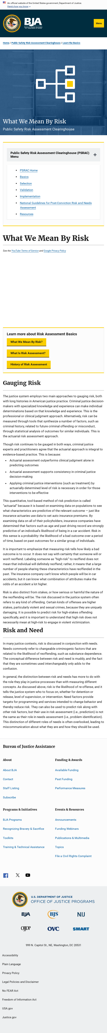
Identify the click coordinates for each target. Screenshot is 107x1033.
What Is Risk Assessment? (27, 353)
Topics (59, 847)
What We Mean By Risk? (26, 342)
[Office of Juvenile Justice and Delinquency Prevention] (26, 932)
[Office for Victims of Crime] (53, 931)
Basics (24, 177)
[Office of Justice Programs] (12, 23)
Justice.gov (9, 1017)
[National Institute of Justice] (81, 917)
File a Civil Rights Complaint (73, 856)
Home (6, 42)
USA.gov (7, 1008)
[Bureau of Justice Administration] (26, 917)
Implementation (30, 196)
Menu (99, 23)
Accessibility (10, 955)
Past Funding (63, 779)
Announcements (65, 819)
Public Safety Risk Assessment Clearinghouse (35, 42)
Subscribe (9, 797)
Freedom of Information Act (19, 999)
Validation (26, 190)
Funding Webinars (67, 828)
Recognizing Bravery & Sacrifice (23, 828)
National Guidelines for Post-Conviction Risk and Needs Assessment (56, 205)
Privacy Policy (10, 973)
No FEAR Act (10, 990)
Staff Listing (11, 788)
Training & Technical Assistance (23, 847)
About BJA (10, 770)
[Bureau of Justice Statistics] (53, 919)
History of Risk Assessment (28, 364)
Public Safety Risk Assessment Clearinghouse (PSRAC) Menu (49, 154)
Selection (26, 183)
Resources (26, 214)
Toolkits (8, 838)
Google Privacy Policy (55, 250)
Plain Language (11, 964)
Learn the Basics (71, 42)
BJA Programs (12, 819)
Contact (8, 779)
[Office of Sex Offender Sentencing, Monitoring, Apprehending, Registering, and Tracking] (81, 931)
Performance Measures (70, 788)
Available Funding (66, 770)
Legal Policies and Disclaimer (20, 982)
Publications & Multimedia (72, 838)
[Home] (33, 23)
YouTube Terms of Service (25, 250)
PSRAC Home (29, 170)
